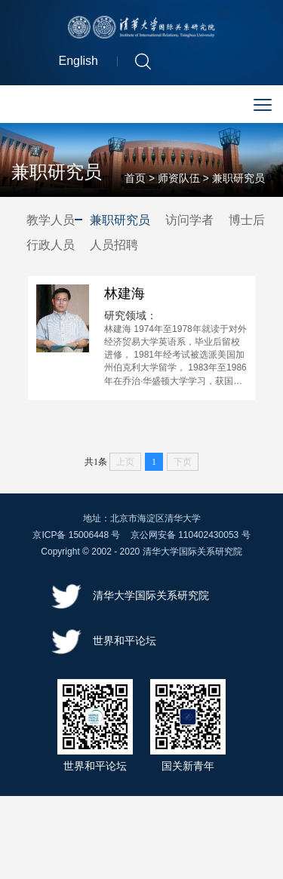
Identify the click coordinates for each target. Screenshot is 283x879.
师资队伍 (179, 180)
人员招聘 (114, 245)
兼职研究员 (238, 180)
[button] (143, 63)
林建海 (124, 297)
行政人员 (50, 245)
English (78, 63)
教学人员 (50, 221)
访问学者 (189, 221)
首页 (135, 180)
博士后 (247, 221)
